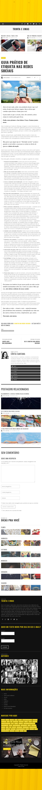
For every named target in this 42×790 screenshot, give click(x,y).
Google (14, 371)
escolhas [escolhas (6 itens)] (21, 721)
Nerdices (4, 561)
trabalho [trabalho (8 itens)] (12, 731)
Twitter (14, 366)
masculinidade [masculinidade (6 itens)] (16, 725)
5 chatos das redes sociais (22, 323)
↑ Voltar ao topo (21, 766)
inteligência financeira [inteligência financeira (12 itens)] (29, 723)
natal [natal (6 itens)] (7, 727)
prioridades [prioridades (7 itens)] (26, 727)
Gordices (4, 538)
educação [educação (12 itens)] (15, 721)
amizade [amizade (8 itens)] (12, 720)
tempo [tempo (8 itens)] (36, 729)
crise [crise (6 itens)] (8, 721)
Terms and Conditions (9, 695)
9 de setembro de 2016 (14, 430)
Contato (6, 704)
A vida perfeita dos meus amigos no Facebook (14, 429)
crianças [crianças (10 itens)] (3, 721)
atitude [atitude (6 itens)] (20, 720)
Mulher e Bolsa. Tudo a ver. (9, 36)
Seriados (4, 572)
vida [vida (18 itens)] (25, 731)
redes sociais (11, 330)
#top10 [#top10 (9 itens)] (3, 720)
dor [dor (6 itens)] (11, 721)
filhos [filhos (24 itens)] (30, 721)
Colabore (6, 701)
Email (3, 638)
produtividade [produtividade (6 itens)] (33, 727)
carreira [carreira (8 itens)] (35, 720)
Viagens (4, 583)
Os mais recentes (8, 708)
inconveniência (4, 330)
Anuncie (6, 702)
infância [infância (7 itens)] (21, 723)
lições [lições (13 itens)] (10, 725)
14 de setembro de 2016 (15, 77)
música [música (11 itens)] (3, 727)
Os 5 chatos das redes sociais (10, 411)
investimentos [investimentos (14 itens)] (4, 725)
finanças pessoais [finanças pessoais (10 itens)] (5, 723)
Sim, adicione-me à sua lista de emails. (11, 510)
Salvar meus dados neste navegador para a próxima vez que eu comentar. (20, 503)
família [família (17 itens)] (26, 721)
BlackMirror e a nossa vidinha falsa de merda (15, 394)
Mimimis (3, 58)
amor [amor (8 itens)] (16, 720)
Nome (3, 631)
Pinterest (14, 374)
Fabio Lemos (5, 37)
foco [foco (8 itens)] (12, 723)
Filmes (3, 527)
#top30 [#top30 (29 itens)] (7, 720)
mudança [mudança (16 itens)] (34, 725)
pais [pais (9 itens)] (10, 727)
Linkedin (14, 379)
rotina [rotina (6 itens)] (27, 729)
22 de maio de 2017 (14, 395)
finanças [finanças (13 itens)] (35, 721)
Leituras (4, 549)
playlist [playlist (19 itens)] (14, 727)
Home (5, 693)
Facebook (15, 369)
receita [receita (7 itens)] (3, 729)
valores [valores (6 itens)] (17, 731)
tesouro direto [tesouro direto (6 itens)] (5, 731)
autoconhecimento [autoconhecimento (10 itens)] (27, 720)
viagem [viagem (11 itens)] (21, 731)
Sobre (5, 699)
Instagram (15, 377)
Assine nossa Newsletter (10, 706)
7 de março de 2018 (13, 37)
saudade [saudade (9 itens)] (32, 729)
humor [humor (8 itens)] (16, 723)
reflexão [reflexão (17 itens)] (8, 729)
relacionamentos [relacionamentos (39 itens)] (20, 729)
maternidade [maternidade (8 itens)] (24, 725)
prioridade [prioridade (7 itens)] (19, 727)
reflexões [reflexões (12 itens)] (13, 729)
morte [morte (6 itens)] (29, 725)
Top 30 (5, 697)
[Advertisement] (21, 11)
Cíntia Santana (32, 37)
